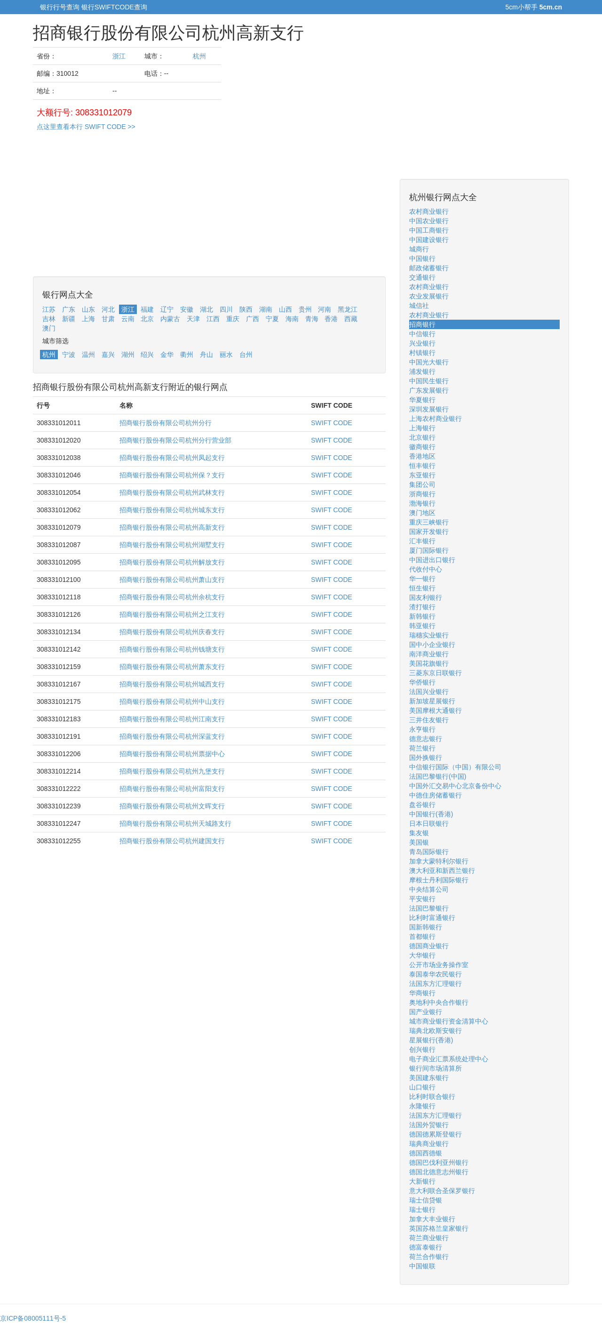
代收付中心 (425, 569)
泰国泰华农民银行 (435, 974)
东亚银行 (422, 475)
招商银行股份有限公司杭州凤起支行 (172, 457)
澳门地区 (422, 512)
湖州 (128, 354)
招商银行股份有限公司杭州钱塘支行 (172, 649)
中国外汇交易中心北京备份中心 (455, 786)
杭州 (199, 56)
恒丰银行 (422, 465)
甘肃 (108, 319)
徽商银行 (422, 447)
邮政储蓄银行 (429, 268)
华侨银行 (422, 682)
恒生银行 (422, 588)
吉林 (48, 319)
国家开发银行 (429, 531)
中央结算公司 (429, 889)
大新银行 (422, 1181)
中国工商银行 (429, 230)
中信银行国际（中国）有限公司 (455, 767)
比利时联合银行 (432, 1096)
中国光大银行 (429, 362)
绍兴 (147, 354)
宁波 (68, 354)
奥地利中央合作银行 (438, 1002)
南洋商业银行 (429, 654)
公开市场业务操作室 (438, 964)
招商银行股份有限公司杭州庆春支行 (172, 632)
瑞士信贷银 (425, 1200)
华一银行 (422, 578)
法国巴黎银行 (429, 908)
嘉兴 (108, 354)
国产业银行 (425, 1012)
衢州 (186, 354)
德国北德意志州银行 (438, 1172)
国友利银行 (425, 597)
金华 (167, 354)
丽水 (226, 354)
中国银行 (422, 258)
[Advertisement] (209, 210)
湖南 (265, 309)
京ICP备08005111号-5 (33, 1318)
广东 (68, 309)
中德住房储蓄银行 (435, 795)
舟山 (206, 354)
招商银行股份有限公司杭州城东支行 (172, 510)
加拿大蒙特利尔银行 (438, 861)
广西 (252, 319)
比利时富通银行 (432, 917)
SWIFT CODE (331, 423)
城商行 (419, 249)
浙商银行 (422, 494)
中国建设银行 (429, 239)
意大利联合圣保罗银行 (442, 1190)
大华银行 (422, 955)
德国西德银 (425, 1153)
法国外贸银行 (429, 1125)
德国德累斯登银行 (435, 1134)
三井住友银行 (429, 720)
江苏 (48, 309)
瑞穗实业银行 (429, 635)
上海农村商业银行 (435, 418)
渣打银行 (422, 607)
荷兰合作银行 (429, 1256)
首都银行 (422, 936)
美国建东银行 (429, 1077)
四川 (226, 309)
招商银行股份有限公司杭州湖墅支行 (172, 545)
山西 (285, 309)
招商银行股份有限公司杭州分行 (165, 423)
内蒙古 (170, 319)
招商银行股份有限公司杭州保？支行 (172, 475)
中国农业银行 (429, 221)
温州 (88, 354)
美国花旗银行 (429, 663)
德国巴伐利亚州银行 (438, 1162)
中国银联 (422, 1266)
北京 (147, 319)
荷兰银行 (422, 748)
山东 (88, 309)
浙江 (119, 56)
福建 (147, 309)
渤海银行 (422, 503)
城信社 (419, 305)
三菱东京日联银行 (435, 673)
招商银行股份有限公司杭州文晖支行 (172, 806)
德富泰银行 (425, 1247)
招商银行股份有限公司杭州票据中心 (172, 754)
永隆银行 (422, 1106)
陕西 (246, 309)
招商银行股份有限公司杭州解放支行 (172, 562)
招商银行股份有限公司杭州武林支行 (172, 492)
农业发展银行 (429, 296)
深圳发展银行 (429, 409)
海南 (292, 319)
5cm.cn (550, 7)
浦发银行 (422, 371)
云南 (128, 319)
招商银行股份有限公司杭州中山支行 (172, 701)
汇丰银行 (422, 541)
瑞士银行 (422, 1209)
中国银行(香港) (431, 814)
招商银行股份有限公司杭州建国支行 (172, 841)
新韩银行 (422, 616)
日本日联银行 (429, 823)
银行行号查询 (59, 7)
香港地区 (422, 456)
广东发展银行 (429, 390)
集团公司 (422, 484)
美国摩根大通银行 (435, 710)
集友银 (419, 833)
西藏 (350, 319)
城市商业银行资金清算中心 (448, 1021)
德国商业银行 (429, 946)
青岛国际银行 (429, 851)
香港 (331, 319)
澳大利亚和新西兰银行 (442, 870)
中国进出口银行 (432, 560)
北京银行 (422, 437)
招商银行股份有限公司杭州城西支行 (172, 684)
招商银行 (422, 324)
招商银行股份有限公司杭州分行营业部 (175, 440)
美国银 (419, 842)
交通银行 (422, 277)
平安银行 (422, 899)
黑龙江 (347, 309)
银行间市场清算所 (435, 1068)
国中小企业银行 (432, 644)
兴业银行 (422, 343)
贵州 (305, 309)
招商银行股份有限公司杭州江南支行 (172, 719)
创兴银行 (422, 1049)
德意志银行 (425, 738)
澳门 (48, 328)
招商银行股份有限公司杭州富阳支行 (172, 788)
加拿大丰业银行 (432, 1219)
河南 (324, 309)
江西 (213, 319)
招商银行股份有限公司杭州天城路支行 (175, 823)
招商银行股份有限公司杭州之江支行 (172, 614)
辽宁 (167, 309)
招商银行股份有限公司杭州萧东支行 (172, 666)
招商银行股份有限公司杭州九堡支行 (172, 771)
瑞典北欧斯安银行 (435, 1030)
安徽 (186, 309)
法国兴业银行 (429, 691)
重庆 (232, 319)
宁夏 (272, 319)
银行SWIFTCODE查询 (114, 7)
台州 (246, 354)
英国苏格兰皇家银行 (438, 1228)
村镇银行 (422, 352)
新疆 (68, 319)
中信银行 (422, 334)
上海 (88, 319)
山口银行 (422, 1087)
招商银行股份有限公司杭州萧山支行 (172, 579)
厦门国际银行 (429, 550)
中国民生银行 (429, 381)
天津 (193, 319)
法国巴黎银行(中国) (437, 776)
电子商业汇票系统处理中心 (448, 1059)
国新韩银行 (425, 927)
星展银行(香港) (431, 1040)
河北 (108, 309)
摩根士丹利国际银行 (438, 880)
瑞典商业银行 (429, 1143)
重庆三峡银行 (429, 522)
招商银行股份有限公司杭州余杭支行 (172, 597)
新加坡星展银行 (432, 701)
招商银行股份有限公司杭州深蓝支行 (172, 736)
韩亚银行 (422, 625)
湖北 (206, 309)
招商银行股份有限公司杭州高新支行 (172, 527)
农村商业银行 (429, 211)
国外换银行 (425, 757)
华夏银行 (422, 399)
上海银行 (422, 428)
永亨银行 (422, 729)
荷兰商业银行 (429, 1238)
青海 (311, 319)
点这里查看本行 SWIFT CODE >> (86, 126)
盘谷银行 (422, 804)
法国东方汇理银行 (435, 983)
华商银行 (422, 993)
